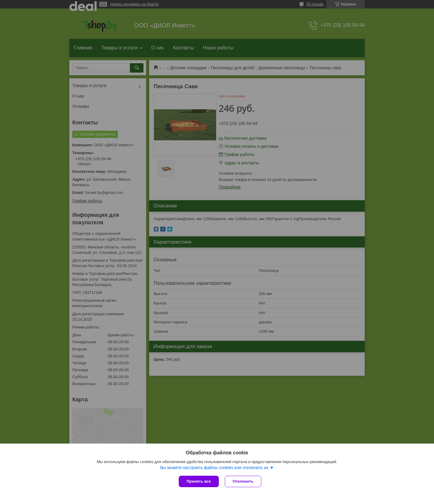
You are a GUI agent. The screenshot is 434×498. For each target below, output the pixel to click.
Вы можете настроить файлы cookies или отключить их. (214, 467)
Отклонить (243, 481)
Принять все (199, 481)
